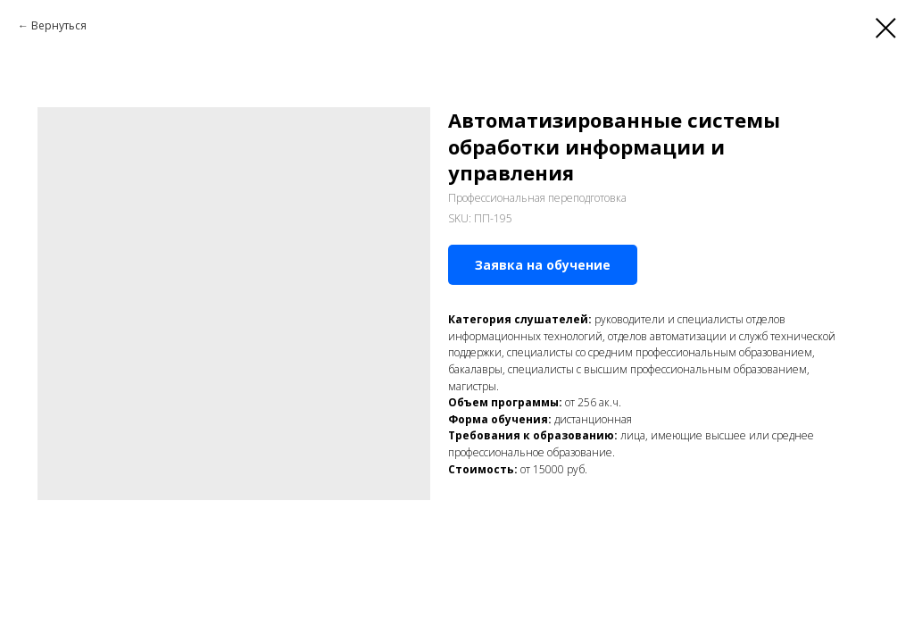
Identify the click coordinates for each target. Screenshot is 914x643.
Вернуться (59, 25)
